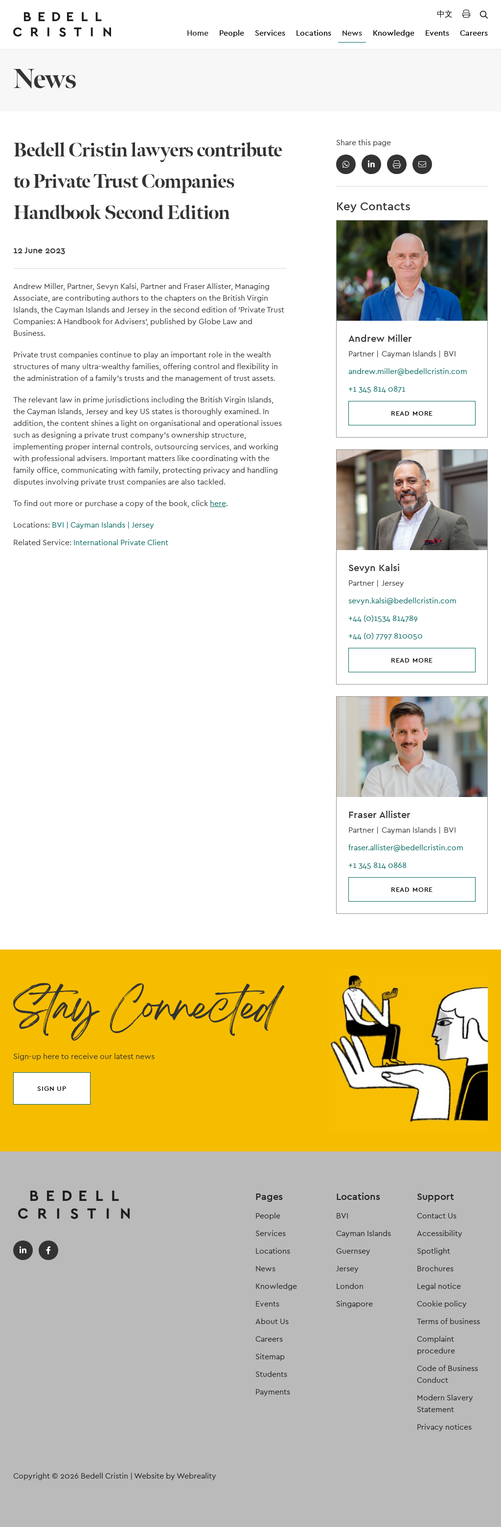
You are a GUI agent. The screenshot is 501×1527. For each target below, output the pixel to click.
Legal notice (439, 1286)
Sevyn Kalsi (374, 567)
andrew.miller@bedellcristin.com (407, 371)
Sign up (52, 1088)
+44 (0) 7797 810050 (385, 636)
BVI (61, 525)
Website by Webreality (175, 1476)
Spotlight (433, 1251)
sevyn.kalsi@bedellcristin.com (402, 601)
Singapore (354, 1304)
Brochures (435, 1268)
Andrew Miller (380, 338)
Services (270, 33)
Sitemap (270, 1356)
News (352, 33)
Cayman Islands (101, 525)
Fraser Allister (379, 814)
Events (437, 33)
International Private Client (120, 542)
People (231, 33)
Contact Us (436, 1216)
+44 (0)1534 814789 (383, 618)
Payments (272, 1392)
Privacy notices (444, 1427)
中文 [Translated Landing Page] (445, 14)
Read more (412, 413)
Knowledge (393, 33)
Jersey (143, 525)
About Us (272, 1321)
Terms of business (448, 1321)
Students (271, 1374)
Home (197, 33)
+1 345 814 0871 (377, 389)
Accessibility (439, 1233)
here (218, 503)
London (350, 1286)
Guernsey (353, 1251)
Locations (313, 33)
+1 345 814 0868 (377, 865)
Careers (474, 33)
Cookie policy (442, 1304)
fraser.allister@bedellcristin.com (405, 847)
